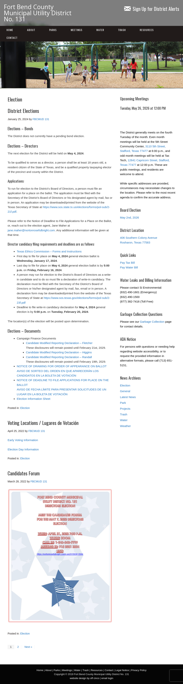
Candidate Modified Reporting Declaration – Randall (59, 357)
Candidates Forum (24, 473)
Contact (12, 38)
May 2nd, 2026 (129, 217)
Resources (147, 30)
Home (9, 30)
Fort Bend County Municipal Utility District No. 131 (37, 13)
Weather (125, 426)
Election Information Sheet (33, 398)
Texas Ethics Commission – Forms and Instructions (49, 251)
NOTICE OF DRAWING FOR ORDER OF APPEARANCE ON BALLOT (62, 366)
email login (107, 678)
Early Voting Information (23, 440)
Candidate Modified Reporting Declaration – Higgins (59, 352)
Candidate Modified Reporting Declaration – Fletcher (59, 343)
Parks (53, 30)
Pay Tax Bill (127, 262)
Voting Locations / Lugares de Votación (43, 422)
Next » (28, 646)
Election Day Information (23, 449)
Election (25, 407)
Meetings (76, 30)
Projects (125, 408)
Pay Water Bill (129, 267)
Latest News (128, 397)
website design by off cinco (84, 678)
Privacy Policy (138, 670)
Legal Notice (122, 670)
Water (100, 30)
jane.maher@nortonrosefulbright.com (31, 230)
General (125, 391)
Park (123, 402)
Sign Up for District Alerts (151, 8)
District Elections (23, 110)
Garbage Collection (152, 321)
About (31, 30)
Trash (122, 30)
